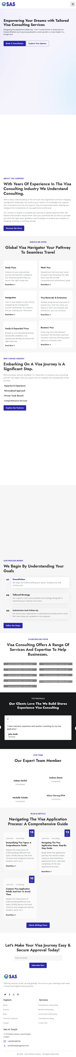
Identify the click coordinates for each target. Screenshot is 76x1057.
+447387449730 (14, 1041)
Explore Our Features (15, 408)
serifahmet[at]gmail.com (18, 1045)
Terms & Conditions (9, 1018)
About (4, 1005)
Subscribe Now (38, 965)
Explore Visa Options (37, 43)
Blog (3, 1014)
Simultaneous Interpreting (47, 1005)
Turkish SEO (42, 1023)
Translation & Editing (45, 1018)
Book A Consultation (14, 43)
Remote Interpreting (45, 1009)
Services (5, 1009)
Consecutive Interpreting (47, 1014)
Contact (5, 1023)
